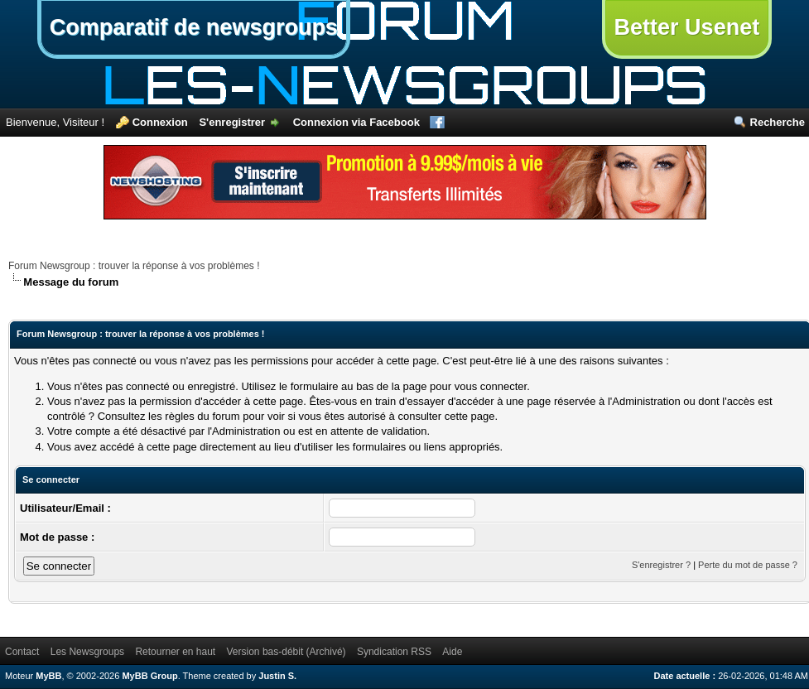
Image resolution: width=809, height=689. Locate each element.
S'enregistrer (232, 122)
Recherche (777, 122)
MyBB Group (149, 676)
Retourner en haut (175, 652)
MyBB (48, 676)
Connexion (160, 122)
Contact (22, 652)
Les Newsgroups (87, 652)
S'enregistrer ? (661, 565)
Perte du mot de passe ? (747, 565)
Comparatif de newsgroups (194, 27)
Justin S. (277, 676)
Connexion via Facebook (356, 122)
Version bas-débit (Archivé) (286, 652)
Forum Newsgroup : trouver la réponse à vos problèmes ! (133, 266)
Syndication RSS (394, 652)
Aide (452, 652)
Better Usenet (687, 27)
